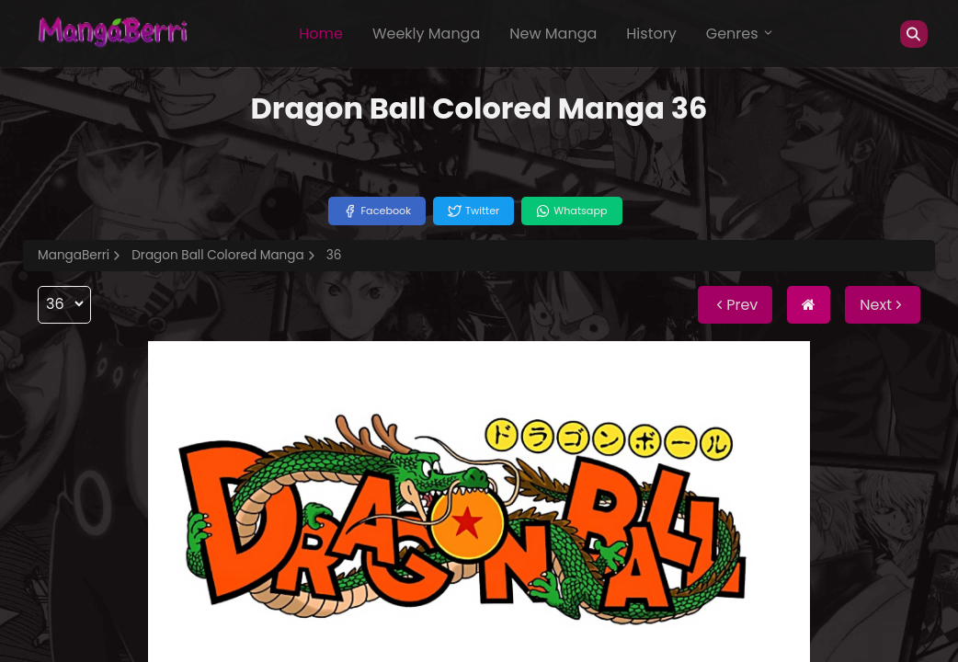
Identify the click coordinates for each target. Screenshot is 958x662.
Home (321, 33)
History (651, 33)
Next (882, 305)
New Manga (553, 33)
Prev (735, 305)
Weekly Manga (426, 33)
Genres (740, 33)
